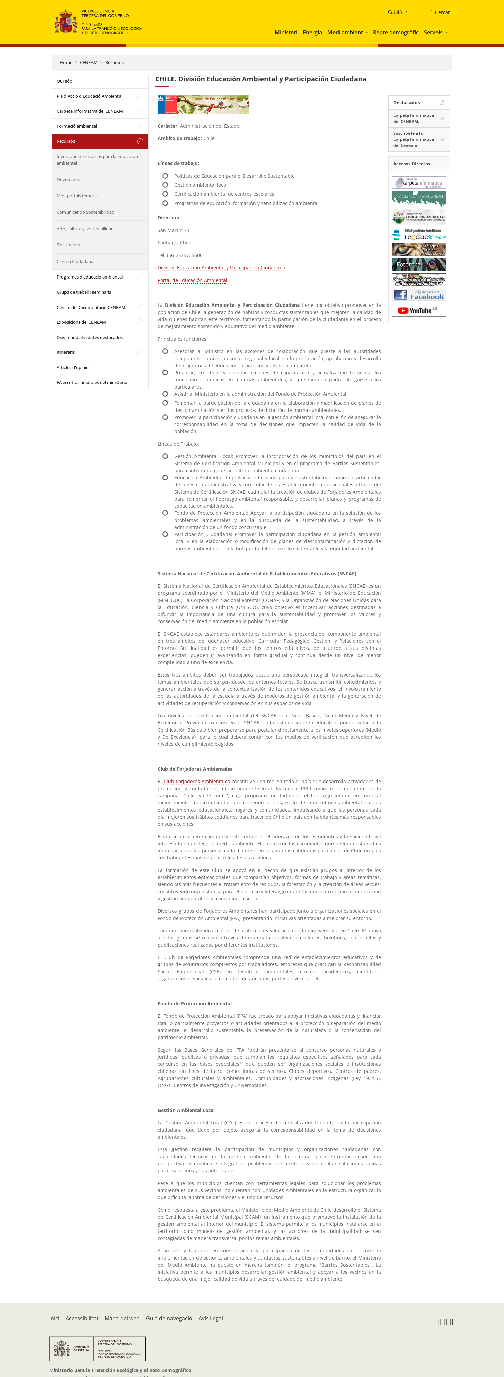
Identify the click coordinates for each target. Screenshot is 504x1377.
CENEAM (89, 62)
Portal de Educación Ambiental (192, 280)
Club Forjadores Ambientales (197, 781)
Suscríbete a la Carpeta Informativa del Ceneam (413, 139)
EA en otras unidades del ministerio (92, 382)
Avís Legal (210, 1318)
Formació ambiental (77, 126)
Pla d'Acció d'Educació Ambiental (89, 96)
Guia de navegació (169, 1318)
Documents (68, 245)
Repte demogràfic (396, 32)
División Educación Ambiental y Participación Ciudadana (221, 267)
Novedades (68, 179)
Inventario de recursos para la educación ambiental (97, 159)
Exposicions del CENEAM (81, 322)
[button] (367, 32)
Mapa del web (122, 1318)
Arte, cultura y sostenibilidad (85, 229)
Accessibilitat (82, 1318)
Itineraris (66, 352)
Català (395, 12)
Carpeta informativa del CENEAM (90, 111)
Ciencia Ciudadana (75, 261)
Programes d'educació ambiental (90, 277)
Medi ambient (345, 32)
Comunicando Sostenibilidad (85, 212)
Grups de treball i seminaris (84, 292)
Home (66, 62)
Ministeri (286, 32)
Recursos (114, 62)
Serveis (433, 32)
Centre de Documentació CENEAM (91, 307)
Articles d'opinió (73, 367)
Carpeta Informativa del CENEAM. (413, 118)
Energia (312, 32)
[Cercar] (437, 12)
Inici (54, 1318)
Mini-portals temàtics (78, 196)
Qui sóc (64, 81)
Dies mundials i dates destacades (90, 337)
